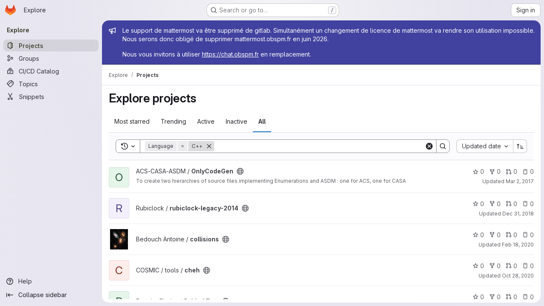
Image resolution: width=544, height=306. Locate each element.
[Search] (319, 146)
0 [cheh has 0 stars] (478, 265)
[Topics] (51, 84)
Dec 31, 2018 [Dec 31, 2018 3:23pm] (518, 213)
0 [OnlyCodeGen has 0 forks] (495, 171)
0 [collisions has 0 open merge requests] (511, 234)
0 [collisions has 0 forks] (495, 234)
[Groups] (51, 58)
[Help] (51, 281)
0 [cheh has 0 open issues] (528, 265)
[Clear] (429, 146)
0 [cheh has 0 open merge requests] (511, 265)
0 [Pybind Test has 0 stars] (478, 296)
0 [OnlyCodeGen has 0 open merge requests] (511, 171)
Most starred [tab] (132, 121)
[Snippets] (51, 96)
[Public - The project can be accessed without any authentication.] (240, 171)
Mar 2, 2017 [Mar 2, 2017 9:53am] (520, 181)
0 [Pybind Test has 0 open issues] (528, 296)
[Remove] (209, 146)
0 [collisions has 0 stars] (478, 234)
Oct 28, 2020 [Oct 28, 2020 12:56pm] (518, 275)
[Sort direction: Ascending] (520, 146)
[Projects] (51, 45)
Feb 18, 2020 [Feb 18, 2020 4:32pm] (518, 244)
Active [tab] (206, 121)
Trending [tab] (173, 121)
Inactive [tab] (236, 121)
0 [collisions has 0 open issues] (528, 234)
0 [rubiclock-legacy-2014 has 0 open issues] (528, 203)
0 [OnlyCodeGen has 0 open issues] (528, 171)
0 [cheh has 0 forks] (495, 265)
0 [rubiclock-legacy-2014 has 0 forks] (495, 203)
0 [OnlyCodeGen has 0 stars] (478, 171)
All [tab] (262, 121)
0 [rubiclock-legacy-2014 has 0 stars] (478, 203)
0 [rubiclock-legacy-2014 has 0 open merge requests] (511, 203)
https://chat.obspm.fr (230, 54)
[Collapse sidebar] (51, 295)
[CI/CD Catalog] (51, 71)
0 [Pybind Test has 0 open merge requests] (511, 296)
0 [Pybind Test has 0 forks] (495, 296)
